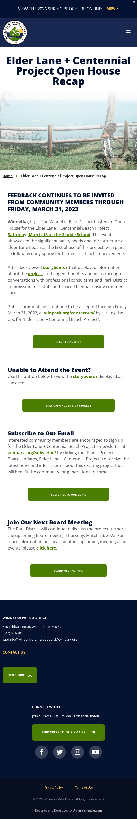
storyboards (55, 267)
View (111, 8)
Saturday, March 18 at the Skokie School (49, 234)
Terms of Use (84, 787)
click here (46, 548)
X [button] (134, 2)
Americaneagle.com (87, 810)
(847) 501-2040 (13, 633)
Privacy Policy (53, 787)
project (35, 273)
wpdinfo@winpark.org (20, 639)
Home (8, 175)
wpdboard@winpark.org (58, 639)
